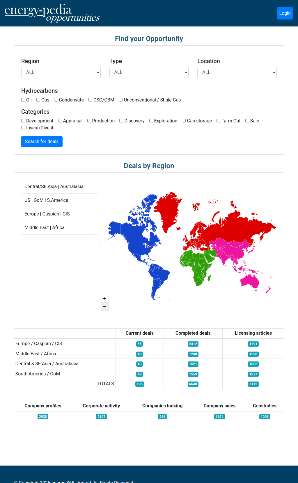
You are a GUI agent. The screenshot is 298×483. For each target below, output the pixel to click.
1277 (253, 374)
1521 (193, 364)
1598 (253, 354)
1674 (220, 417)
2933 (43, 417)
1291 (253, 344)
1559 (193, 374)
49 (140, 374)
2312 (193, 344)
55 (140, 344)
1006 (253, 364)
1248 (193, 354)
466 (162, 417)
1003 (265, 417)
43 (140, 364)
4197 (101, 417)
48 (140, 354)
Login (285, 13)
